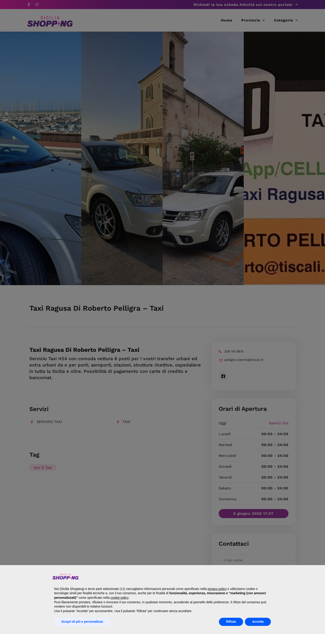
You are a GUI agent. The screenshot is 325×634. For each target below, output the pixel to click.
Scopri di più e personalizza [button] (82, 621)
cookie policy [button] (119, 597)
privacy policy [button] (217, 589)
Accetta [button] (258, 621)
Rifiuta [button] (231, 621)
